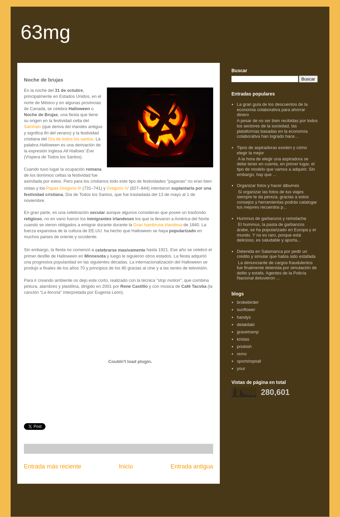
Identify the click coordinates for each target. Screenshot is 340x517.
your (241, 368)
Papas (52, 188)
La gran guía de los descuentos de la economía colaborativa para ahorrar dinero (272, 109)
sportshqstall (249, 361)
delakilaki (245, 324)
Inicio (126, 466)
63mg (45, 32)
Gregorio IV (117, 188)
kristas (243, 339)
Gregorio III (70, 188)
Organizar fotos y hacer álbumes (268, 185)
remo (242, 353)
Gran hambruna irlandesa (157, 224)
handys (244, 317)
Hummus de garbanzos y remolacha (271, 218)
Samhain (32, 126)
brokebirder (248, 302)
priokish (244, 346)
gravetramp (248, 331)
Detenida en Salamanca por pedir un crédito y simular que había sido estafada (276, 254)
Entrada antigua (192, 466)
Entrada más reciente (52, 466)
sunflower (246, 309)
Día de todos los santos (70, 138)
